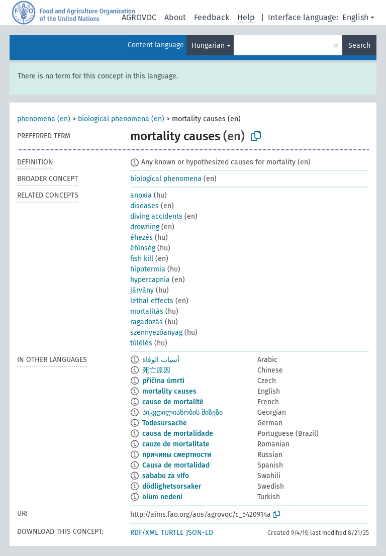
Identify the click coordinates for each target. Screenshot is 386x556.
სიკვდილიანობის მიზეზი (182, 412)
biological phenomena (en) (121, 119)
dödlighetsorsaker (172, 486)
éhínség (142, 248)
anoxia (141, 195)
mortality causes (169, 391)
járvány (142, 290)
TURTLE (172, 532)
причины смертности (176, 454)
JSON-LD (199, 532)
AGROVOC (139, 17)
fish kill (141, 258)
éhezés (141, 237)
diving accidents (156, 216)
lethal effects (151, 301)
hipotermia (147, 269)
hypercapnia (150, 279)
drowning (144, 227)
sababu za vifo (165, 476)
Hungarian (208, 45)
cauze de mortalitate (176, 444)
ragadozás (146, 322)
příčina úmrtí (163, 381)
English (355, 17)
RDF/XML (144, 532)
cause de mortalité (173, 402)
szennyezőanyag (156, 332)
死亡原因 (156, 370)
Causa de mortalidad (176, 465)
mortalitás (146, 311)
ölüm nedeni (162, 497)
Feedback (211, 17)
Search (359, 45)
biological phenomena (166, 178)
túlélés (141, 343)
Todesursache (164, 423)
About (175, 17)
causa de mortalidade (177, 433)
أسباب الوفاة (160, 359)
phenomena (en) (43, 119)
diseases (144, 206)
